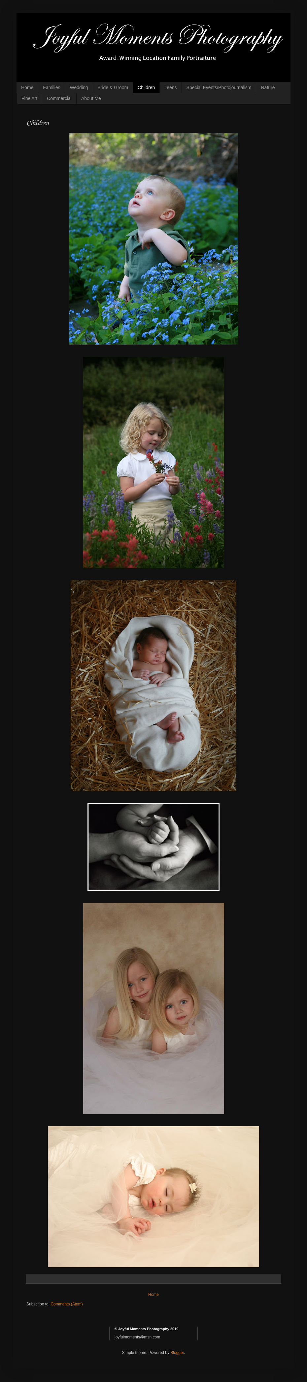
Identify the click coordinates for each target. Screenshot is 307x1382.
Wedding (79, 87)
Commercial (59, 98)
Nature (268, 87)
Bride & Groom (113, 87)
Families (51, 87)
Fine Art (29, 98)
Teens (170, 87)
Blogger (177, 1352)
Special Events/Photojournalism (219, 87)
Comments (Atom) (67, 1304)
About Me (91, 98)
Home (27, 87)
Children (146, 87)
